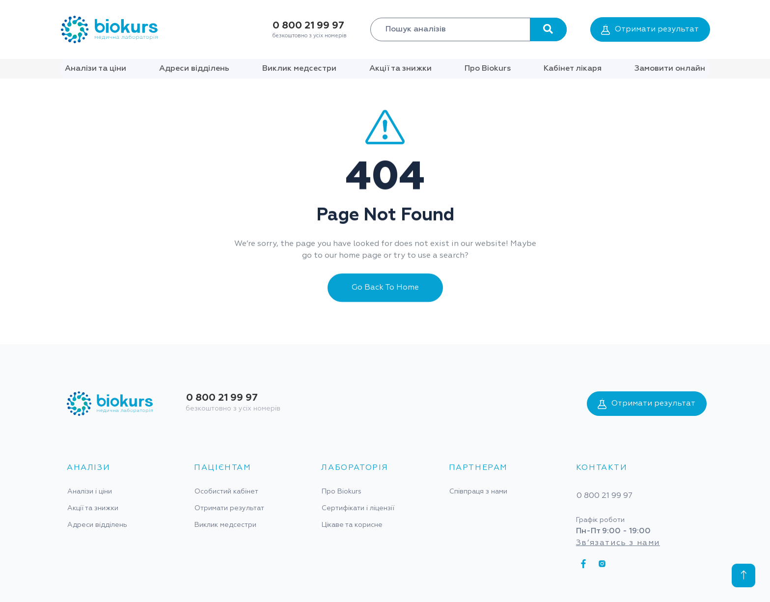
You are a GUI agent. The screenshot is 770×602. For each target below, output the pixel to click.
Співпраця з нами (478, 491)
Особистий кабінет (226, 491)
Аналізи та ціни (95, 69)
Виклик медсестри (299, 69)
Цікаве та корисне (352, 524)
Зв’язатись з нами (618, 543)
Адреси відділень (194, 69)
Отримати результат (650, 30)
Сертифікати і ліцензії (358, 508)
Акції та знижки (400, 69)
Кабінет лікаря (573, 69)
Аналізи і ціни (89, 491)
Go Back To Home (385, 294)
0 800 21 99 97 (308, 25)
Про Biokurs (488, 69)
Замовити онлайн (669, 69)
